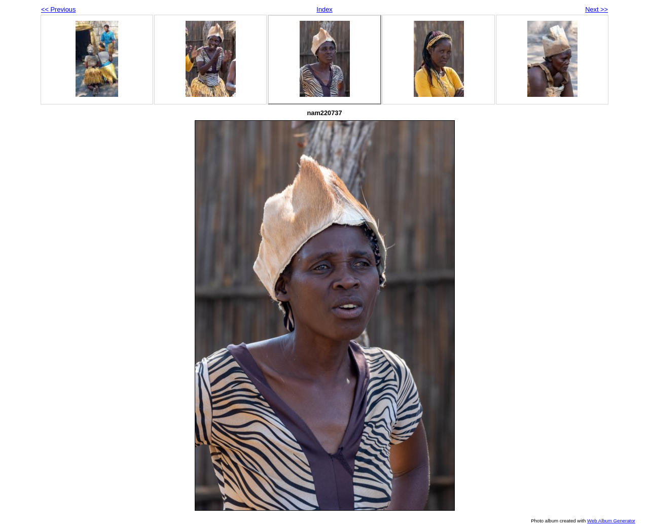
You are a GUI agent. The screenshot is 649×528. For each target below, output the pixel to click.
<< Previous (58, 9)
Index (324, 9)
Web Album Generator (611, 520)
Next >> (596, 9)
